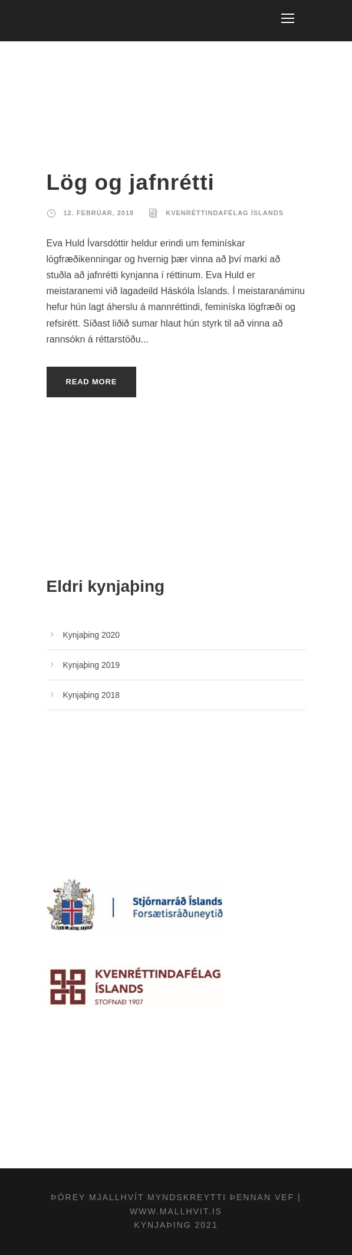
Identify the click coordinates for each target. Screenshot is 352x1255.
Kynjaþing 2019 (91, 665)
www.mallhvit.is (176, 1211)
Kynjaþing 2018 (91, 695)
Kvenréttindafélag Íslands (225, 212)
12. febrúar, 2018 (99, 212)
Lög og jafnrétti (131, 182)
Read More (91, 381)
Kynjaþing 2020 (91, 635)
